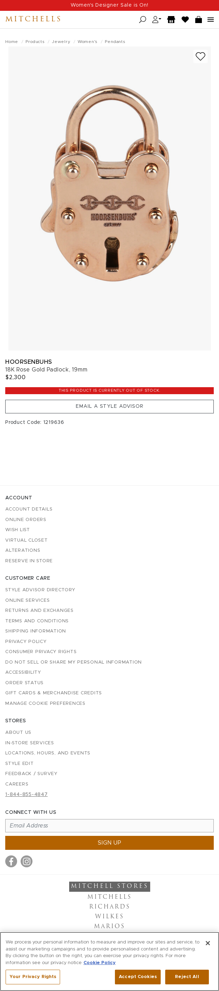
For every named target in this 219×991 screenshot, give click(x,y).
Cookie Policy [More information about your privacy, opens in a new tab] (99, 963)
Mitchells (33, 19)
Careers (16, 784)
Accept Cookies (138, 977)
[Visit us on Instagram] (26, 861)
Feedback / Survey (31, 774)
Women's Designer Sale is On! (109, 5)
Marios (109, 926)
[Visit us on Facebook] (11, 861)
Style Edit (19, 763)
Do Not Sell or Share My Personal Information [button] (73, 662)
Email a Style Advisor (110, 406)
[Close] (208, 943)
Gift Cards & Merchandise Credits (53, 693)
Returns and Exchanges (39, 610)
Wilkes (109, 917)
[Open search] (142, 19)
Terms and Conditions (37, 621)
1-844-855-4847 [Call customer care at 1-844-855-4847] (26, 794)
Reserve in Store (29, 561)
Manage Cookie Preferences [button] (45, 703)
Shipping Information (35, 631)
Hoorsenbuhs (28, 362)
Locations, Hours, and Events (47, 753)
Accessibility (23, 672)
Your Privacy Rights (32, 977)
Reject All (187, 977)
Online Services (27, 600)
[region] (109, 961)
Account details (28, 509)
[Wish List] (185, 19)
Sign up (110, 843)
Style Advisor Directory (40, 590)
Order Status (24, 683)
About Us (18, 732)
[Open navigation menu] (210, 19)
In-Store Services (29, 743)
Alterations (22, 550)
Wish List (17, 530)
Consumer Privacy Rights (40, 652)
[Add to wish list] (200, 56)
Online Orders (25, 520)
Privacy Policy (26, 641)
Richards (109, 907)
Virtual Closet (26, 540)
